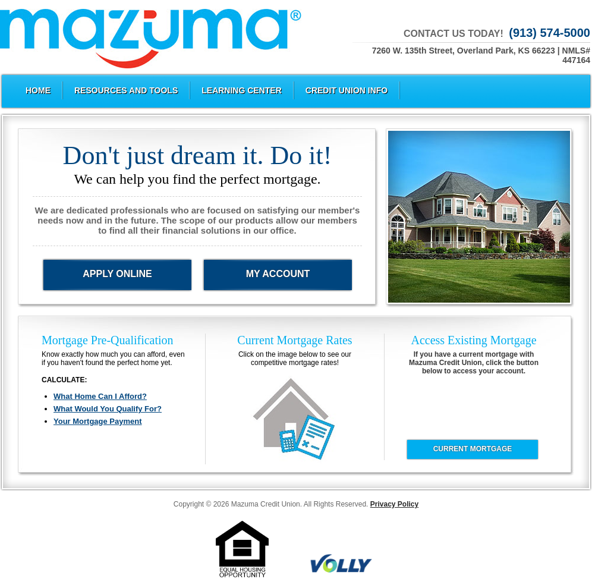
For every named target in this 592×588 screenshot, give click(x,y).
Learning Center (241, 90)
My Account (278, 274)
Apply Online (117, 274)
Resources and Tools (126, 90)
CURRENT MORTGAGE (472, 449)
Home (38, 90)
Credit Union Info (347, 90)
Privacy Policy (394, 504)
